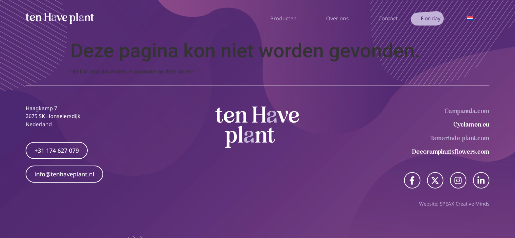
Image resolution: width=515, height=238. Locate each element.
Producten (285, 18)
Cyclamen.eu (471, 124)
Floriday (430, 18)
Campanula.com (466, 111)
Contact (388, 18)
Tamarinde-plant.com (459, 138)
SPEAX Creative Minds (464, 203)
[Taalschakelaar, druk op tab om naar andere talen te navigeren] (469, 18)
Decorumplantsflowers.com (450, 151)
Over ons (339, 18)
